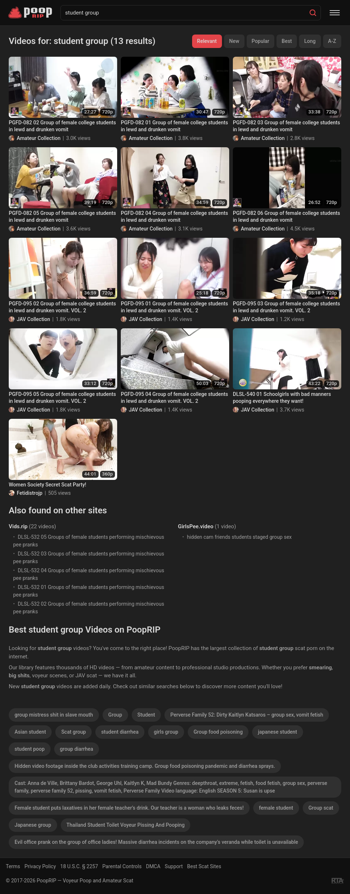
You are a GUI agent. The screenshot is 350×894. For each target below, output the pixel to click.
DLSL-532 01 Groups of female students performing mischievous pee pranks (88, 591)
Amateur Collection (38, 138)
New (234, 41)
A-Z (332, 41)
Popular (261, 41)
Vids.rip (18, 526)
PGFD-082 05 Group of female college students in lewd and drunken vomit (62, 216)
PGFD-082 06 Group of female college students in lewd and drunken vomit (286, 216)
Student (146, 715)
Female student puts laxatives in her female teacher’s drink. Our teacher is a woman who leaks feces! (129, 808)
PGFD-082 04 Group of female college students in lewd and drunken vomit (174, 216)
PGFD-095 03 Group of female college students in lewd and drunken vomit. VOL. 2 (286, 307)
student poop (30, 749)
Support (174, 866)
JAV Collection (33, 319)
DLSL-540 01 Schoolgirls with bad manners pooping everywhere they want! (282, 397)
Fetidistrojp (30, 493)
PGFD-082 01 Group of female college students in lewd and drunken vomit (174, 126)
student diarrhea (120, 732)
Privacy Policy (40, 866)
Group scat (321, 808)
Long (309, 41)
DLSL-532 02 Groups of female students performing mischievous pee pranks (88, 607)
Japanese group (33, 825)
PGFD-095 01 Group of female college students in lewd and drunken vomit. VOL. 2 (174, 307)
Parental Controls (122, 866)
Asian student (30, 732)
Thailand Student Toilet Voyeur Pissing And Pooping (126, 825)
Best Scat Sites (204, 866)
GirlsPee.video (195, 526)
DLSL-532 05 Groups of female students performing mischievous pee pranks (88, 541)
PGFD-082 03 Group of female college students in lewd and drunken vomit (286, 126)
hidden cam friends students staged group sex (239, 537)
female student (276, 808)
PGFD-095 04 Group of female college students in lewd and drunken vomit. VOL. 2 (174, 397)
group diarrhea (77, 749)
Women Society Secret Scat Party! (47, 485)
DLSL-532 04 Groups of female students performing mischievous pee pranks (88, 574)
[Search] (313, 12)
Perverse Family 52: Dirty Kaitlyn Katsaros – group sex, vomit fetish (246, 715)
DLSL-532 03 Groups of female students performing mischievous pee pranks (88, 557)
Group (115, 715)
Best (287, 41)
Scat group (73, 732)
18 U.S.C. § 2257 (79, 866)
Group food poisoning (218, 732)
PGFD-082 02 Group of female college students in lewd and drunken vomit (62, 126)
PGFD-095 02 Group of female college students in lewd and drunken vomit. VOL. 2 (62, 307)
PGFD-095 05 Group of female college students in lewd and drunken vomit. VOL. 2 (62, 397)
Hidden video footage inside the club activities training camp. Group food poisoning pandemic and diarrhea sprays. (145, 766)
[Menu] (335, 13)
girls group (166, 732)
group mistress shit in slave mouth (54, 715)
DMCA (153, 866)
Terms (13, 866)
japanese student (277, 732)
